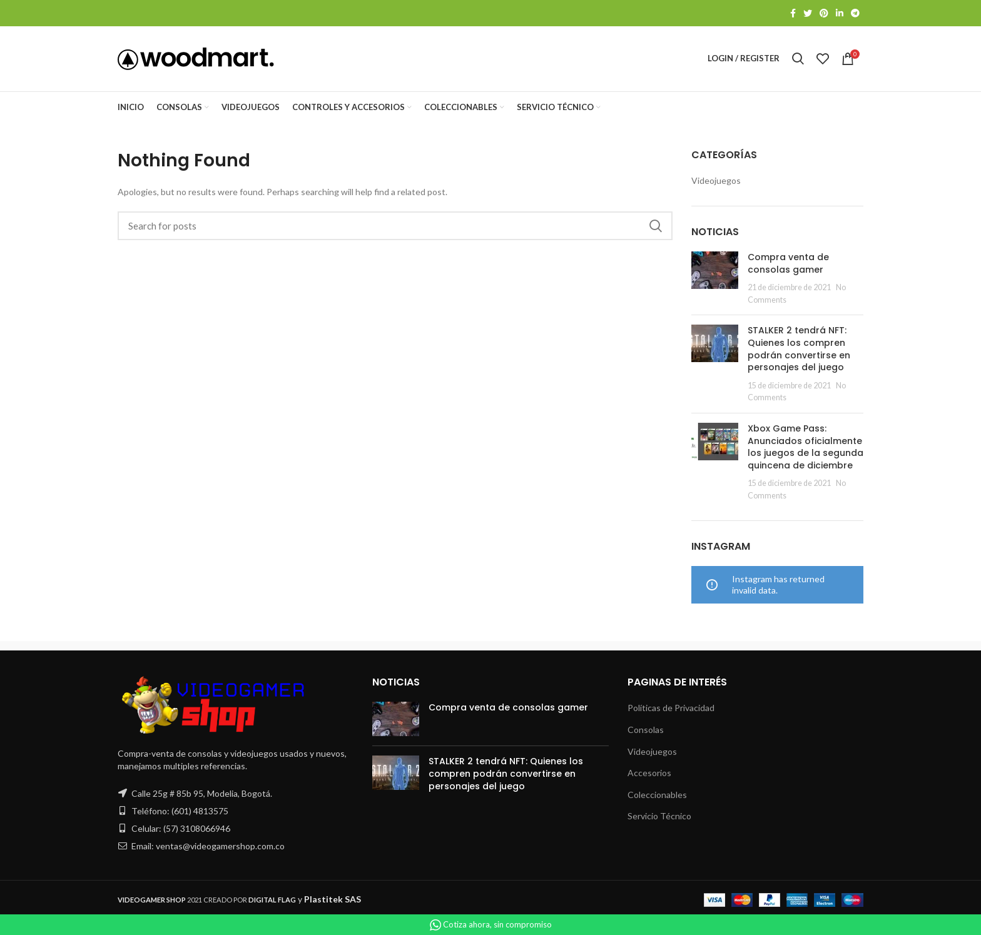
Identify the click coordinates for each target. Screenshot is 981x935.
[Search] (395, 226)
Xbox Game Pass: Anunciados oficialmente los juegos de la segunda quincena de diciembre (805, 447)
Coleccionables (657, 794)
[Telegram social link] (855, 13)
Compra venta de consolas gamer (788, 263)
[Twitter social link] (808, 13)
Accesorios (649, 773)
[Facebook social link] (793, 13)
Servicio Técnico (659, 816)
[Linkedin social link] (839, 13)
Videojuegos (716, 180)
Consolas (646, 729)
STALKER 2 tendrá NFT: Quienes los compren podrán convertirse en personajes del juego (799, 349)
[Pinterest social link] (824, 13)
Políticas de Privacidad (671, 708)
